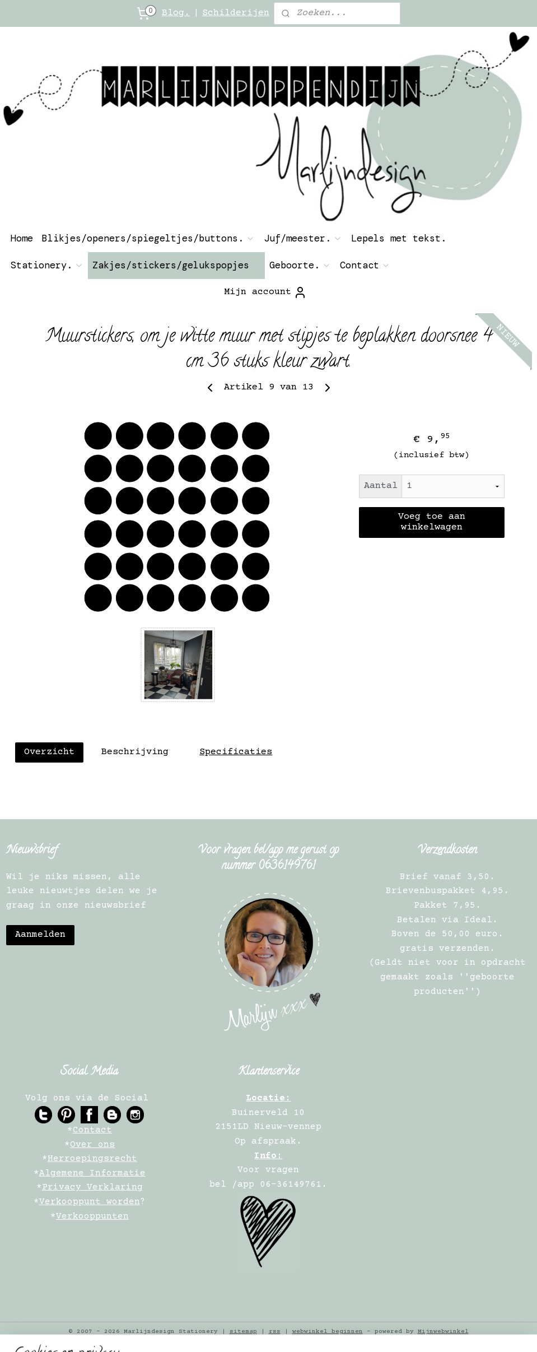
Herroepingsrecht (92, 1159)
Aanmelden (40, 935)
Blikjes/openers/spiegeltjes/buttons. (148, 238)
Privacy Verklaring (92, 1187)
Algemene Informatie (92, 1173)
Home (22, 238)
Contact (365, 265)
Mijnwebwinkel (443, 1331)
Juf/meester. (303, 238)
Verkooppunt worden (89, 1202)
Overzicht (49, 752)
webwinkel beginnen (327, 1331)
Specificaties (235, 752)
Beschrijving (135, 752)
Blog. (176, 13)
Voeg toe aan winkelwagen (431, 522)
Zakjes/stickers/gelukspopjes (176, 265)
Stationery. (47, 265)
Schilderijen (235, 13)
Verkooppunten (92, 1216)
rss (275, 1331)
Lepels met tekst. (398, 238)
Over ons (92, 1145)
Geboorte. (300, 265)
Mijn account (265, 292)
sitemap (243, 1331)
